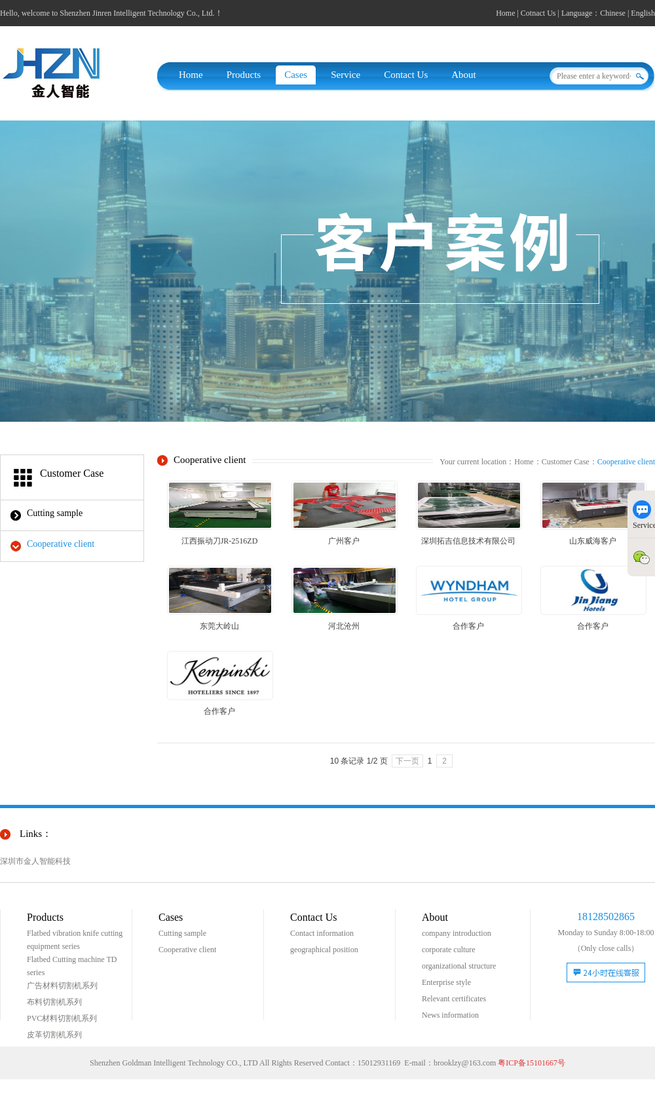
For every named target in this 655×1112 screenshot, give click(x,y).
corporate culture (449, 949)
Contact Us (406, 74)
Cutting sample (55, 513)
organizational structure (459, 966)
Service (345, 74)
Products (244, 74)
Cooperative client (60, 544)
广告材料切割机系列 (62, 985)
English (643, 13)
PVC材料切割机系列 (62, 1018)
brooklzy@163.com (465, 1062)
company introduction (456, 933)
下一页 (407, 761)
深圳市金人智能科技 (35, 861)
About (463, 74)
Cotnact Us (538, 13)
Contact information (322, 933)
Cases (295, 74)
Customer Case (566, 461)
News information (450, 1015)
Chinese (613, 13)
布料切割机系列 (54, 1002)
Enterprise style (446, 982)
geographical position (324, 949)
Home (505, 13)
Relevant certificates (454, 998)
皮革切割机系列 (54, 1034)
